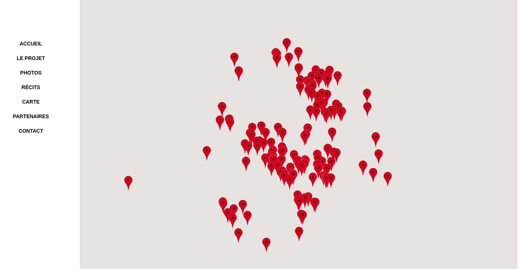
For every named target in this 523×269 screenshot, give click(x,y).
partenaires (31, 116)
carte (31, 102)
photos (31, 73)
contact (31, 131)
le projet (31, 58)
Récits (30, 87)
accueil (31, 44)
